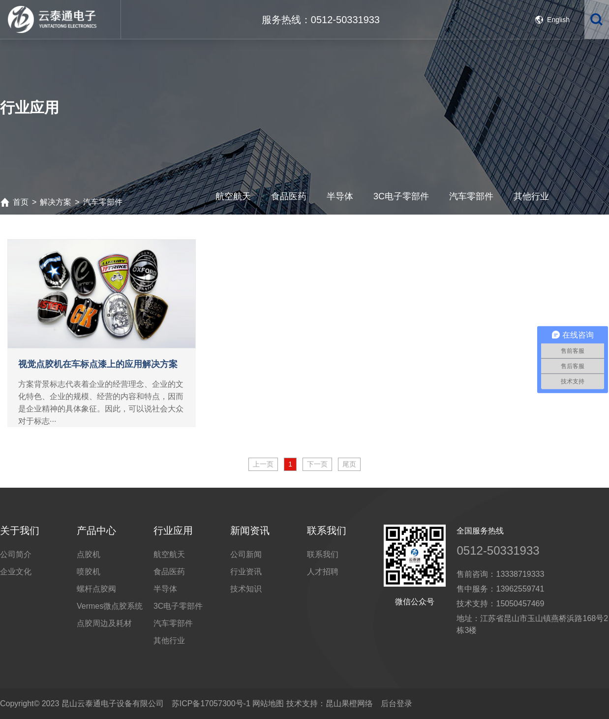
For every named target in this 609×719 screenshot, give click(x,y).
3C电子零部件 (178, 606)
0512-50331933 (498, 550)
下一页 (317, 464)
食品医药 (169, 571)
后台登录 (396, 703)
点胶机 (88, 554)
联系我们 (322, 554)
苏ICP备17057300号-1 (211, 703)
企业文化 (15, 571)
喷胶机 (88, 571)
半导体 (165, 589)
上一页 (263, 464)
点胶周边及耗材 (104, 623)
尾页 (349, 464)
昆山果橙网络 (349, 703)
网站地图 (268, 703)
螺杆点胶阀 (96, 589)
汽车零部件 (173, 623)
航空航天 (169, 554)
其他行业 (169, 640)
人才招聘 (322, 571)
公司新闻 (246, 554)
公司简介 (15, 554)
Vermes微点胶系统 (110, 606)
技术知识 (246, 589)
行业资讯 (246, 571)
